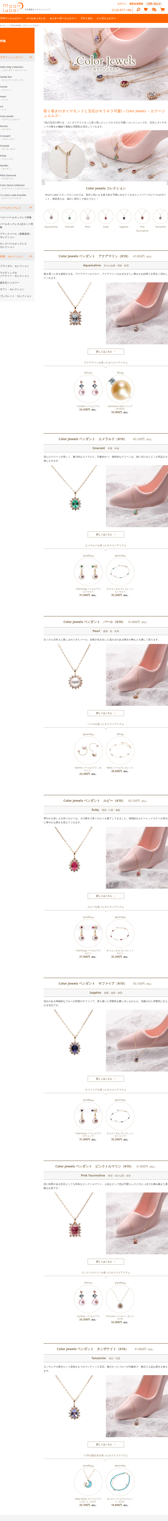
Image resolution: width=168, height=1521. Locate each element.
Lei (4, 108)
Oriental (8, 147)
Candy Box (12, 78)
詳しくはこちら (104, 351)
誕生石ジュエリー (9, 282)
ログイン (121, 3)
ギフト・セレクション (12, 289)
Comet (6, 88)
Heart (5, 98)
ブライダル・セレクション (14, 265)
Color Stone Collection (16, 186)
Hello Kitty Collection (15, 68)
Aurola (6, 127)
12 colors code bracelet (13, 196)
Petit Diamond (8, 177)
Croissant (8, 137)
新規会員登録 (136, 3)
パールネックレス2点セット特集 (16, 225)
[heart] (145, 10)
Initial (7, 157)
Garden (6, 167)
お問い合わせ (154, 3)
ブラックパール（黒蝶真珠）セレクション (16, 235)
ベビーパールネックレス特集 (16, 217)
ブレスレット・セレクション (16, 296)
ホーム (3, 25)
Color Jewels (10, 118)
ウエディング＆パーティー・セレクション (14, 274)
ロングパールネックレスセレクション (13, 245)
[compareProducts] (154, 10)
